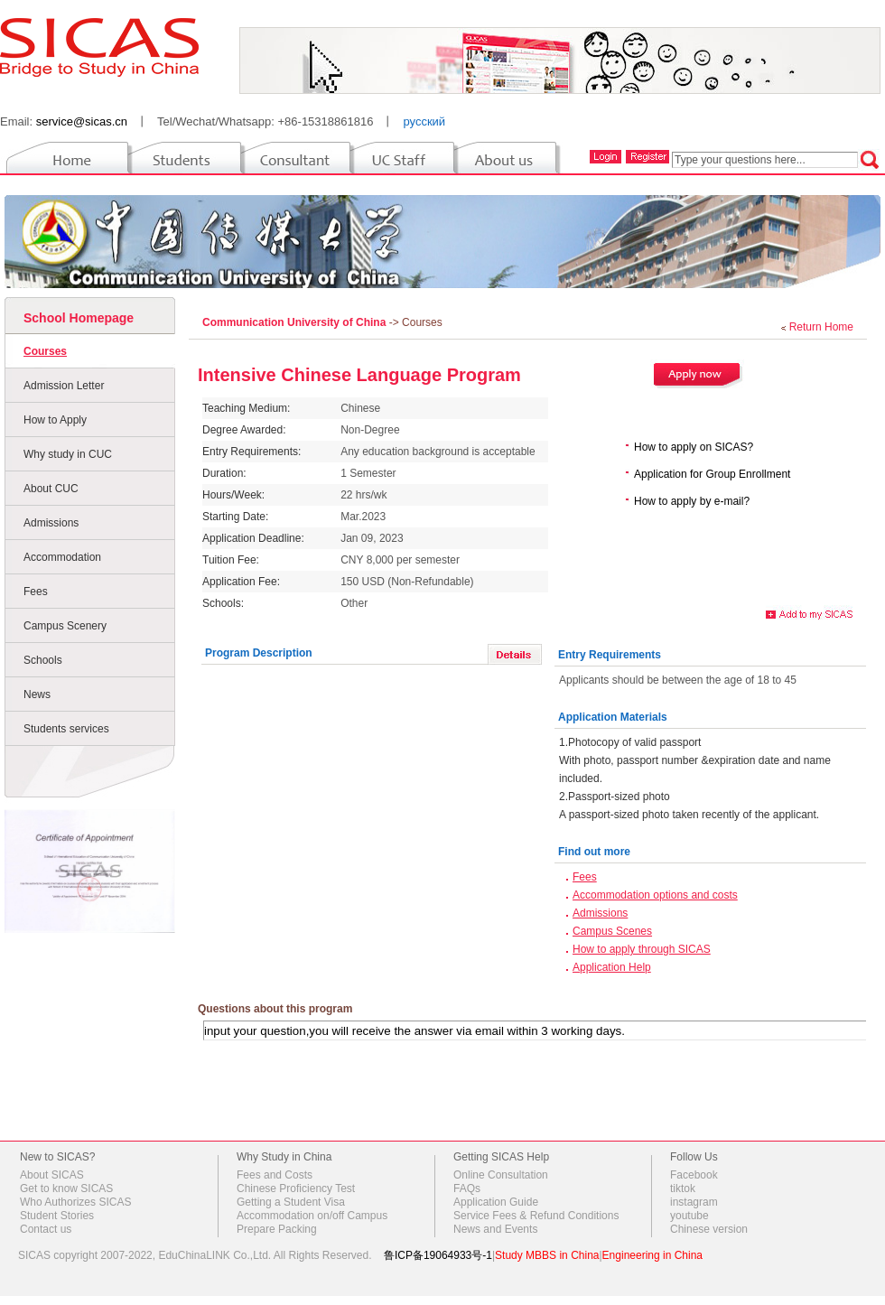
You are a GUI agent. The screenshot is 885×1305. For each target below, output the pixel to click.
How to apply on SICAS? (693, 447)
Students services (66, 728)
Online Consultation (500, 1175)
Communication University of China (295, 322)
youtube (689, 1215)
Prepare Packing (277, 1229)
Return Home (821, 327)
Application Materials (612, 717)
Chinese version (709, 1229)
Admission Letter (63, 385)
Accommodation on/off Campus (312, 1215)
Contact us (45, 1229)
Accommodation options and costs (655, 895)
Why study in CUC (67, 454)
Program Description (258, 653)
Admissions (51, 523)
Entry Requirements (609, 654)
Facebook (694, 1175)
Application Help (612, 967)
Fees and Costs (274, 1175)
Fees (35, 591)
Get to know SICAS (66, 1188)
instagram (694, 1202)
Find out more (594, 851)
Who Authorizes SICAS (75, 1202)
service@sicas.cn (81, 121)
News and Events (495, 1229)
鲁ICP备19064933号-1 (438, 1255)
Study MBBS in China (547, 1255)
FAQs (466, 1188)
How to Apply (55, 420)
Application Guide (495, 1202)
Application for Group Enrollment (712, 474)
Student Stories (57, 1215)
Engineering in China (652, 1255)
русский (424, 121)
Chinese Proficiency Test (296, 1188)
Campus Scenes (612, 931)
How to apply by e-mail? (692, 501)
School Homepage (78, 318)
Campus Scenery (65, 626)
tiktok (682, 1188)
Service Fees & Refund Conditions (536, 1215)
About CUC (51, 488)
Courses (45, 351)
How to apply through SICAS (642, 949)
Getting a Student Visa (291, 1202)
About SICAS (52, 1175)
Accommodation (62, 557)
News (37, 694)
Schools (42, 660)
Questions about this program (275, 1008)
